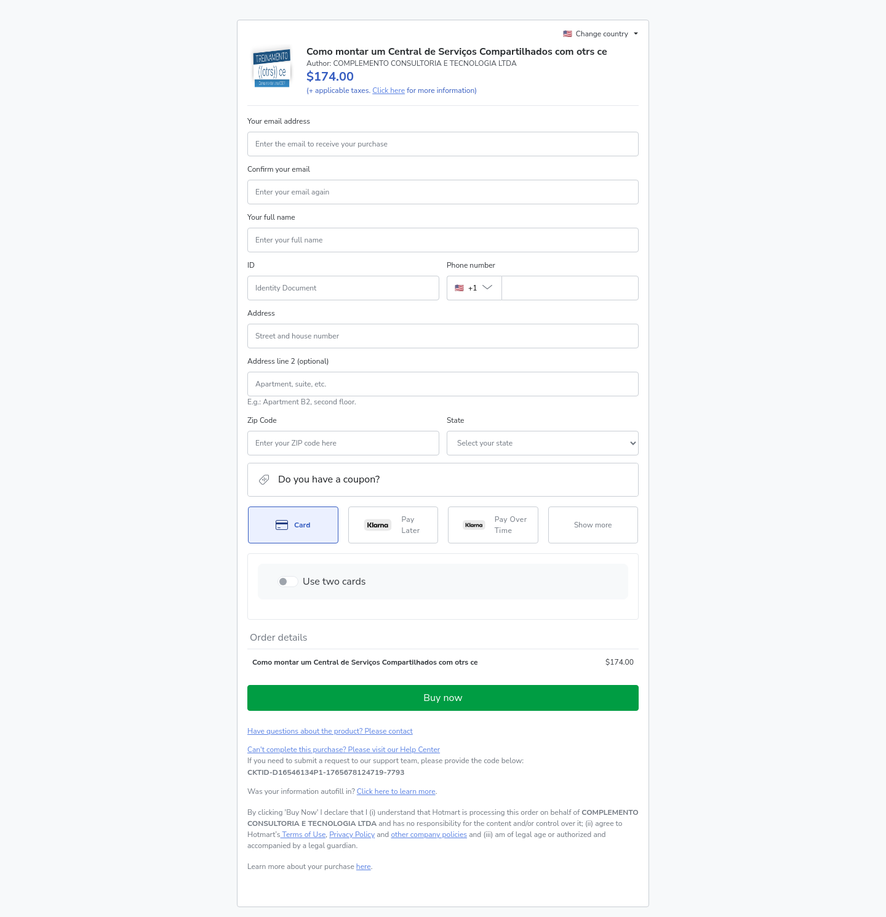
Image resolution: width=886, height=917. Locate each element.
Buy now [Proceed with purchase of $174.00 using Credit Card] (442, 698)
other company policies (429, 834)
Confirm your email (278, 169)
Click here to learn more (396, 791)
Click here (388, 90)
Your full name (271, 217)
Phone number (471, 265)
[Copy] (326, 772)
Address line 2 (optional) (288, 361)
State (455, 420)
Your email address (278, 121)
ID (251, 265)
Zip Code (262, 420)
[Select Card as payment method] (293, 525)
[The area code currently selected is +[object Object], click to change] (474, 288)
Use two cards (334, 581)
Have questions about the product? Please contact (330, 731)
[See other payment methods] (593, 525)
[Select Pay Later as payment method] (393, 525)
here (363, 866)
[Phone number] (570, 288)
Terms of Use (303, 834)
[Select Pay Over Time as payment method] (493, 525)
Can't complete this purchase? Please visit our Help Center (343, 750)
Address (261, 313)
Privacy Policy (352, 834)
